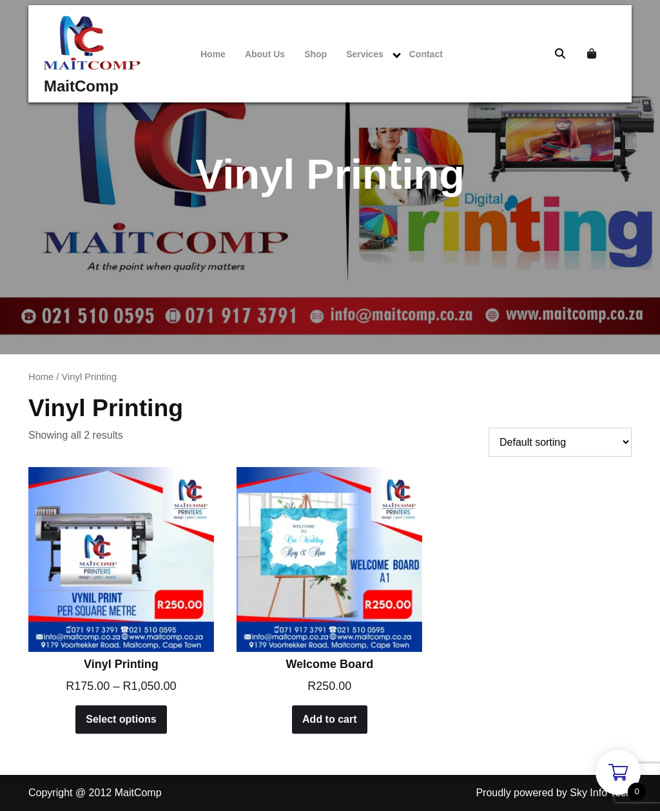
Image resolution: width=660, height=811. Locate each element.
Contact (426, 54)
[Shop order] (560, 442)
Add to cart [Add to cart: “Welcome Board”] (329, 719)
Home (213, 54)
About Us (265, 54)
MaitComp (81, 86)
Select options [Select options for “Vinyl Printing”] (121, 719)
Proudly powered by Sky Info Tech (554, 792)
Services (364, 54)
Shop (315, 54)
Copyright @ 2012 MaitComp (95, 792)
